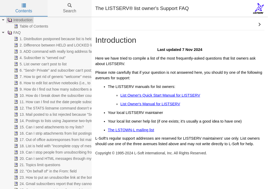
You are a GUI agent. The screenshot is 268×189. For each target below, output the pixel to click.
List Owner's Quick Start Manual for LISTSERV (160, 95)
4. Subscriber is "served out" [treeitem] (39, 58)
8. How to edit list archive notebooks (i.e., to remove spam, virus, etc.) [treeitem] (73, 83)
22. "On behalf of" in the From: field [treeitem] (45, 171)
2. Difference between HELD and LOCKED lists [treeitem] (55, 45)
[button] (259, 24)
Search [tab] (69, 8)
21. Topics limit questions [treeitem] (36, 165)
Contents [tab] (23, 8)
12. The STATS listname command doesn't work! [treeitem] (55, 108)
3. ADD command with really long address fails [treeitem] (54, 51)
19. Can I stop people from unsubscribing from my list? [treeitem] (60, 152)
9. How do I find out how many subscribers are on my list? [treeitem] (63, 89)
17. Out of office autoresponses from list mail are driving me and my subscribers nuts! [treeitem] (85, 139)
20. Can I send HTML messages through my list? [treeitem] (56, 158)
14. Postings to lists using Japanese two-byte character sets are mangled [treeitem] (75, 121)
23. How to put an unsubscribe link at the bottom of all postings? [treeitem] (68, 177)
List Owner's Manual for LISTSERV (150, 104)
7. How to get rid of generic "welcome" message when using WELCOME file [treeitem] (78, 77)
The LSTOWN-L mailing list (131, 130)
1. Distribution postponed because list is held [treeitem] (52, 39)
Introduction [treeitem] (19, 20)
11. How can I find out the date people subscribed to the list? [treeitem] (65, 102)
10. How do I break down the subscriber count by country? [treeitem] (63, 95)
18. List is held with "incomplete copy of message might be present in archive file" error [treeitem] (86, 146)
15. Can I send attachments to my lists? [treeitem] (48, 127)
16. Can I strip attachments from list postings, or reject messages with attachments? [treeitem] (84, 133)
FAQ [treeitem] (14, 32)
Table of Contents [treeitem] (30, 26)
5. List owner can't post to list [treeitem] (39, 64)
